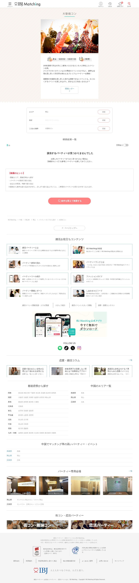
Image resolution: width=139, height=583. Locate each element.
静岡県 (26, 400)
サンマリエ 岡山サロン (25, 498)
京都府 (26, 396)
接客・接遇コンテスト (102, 304)
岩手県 (20, 409)
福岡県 (20, 431)
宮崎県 (41, 431)
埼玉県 (38, 391)
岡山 (82, 396)
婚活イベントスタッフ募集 (81, 304)
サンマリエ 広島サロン (25, 502)
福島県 (31, 409)
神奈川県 (27, 391)
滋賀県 (36, 396)
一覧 (130, 358)
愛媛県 (26, 427)
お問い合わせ (99, 559)
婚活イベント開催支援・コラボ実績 (42, 304)
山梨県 (26, 413)
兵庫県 (31, 396)
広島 (82, 400)
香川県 (20, 427)
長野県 (31, 413)
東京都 (20, 391)
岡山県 (20, 422)
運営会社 (25, 559)
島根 (82, 391)
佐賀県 (26, 431)
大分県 (36, 431)
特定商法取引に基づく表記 (51, 559)
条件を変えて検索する (69, 201)
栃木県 (48, 391)
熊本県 (31, 431)
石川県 (26, 418)
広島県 (26, 422)
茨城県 (43, 391)
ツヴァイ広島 (39, 502)
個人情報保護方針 (70, 559)
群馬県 (53, 391)
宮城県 (26, 409)
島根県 (9, 450)
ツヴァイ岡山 (38, 498)
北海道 (20, 405)
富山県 (20, 418)
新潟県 (20, 413)
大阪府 (20, 396)
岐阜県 (31, 400)
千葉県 (32, 391)
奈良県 (41, 396)
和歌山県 (48, 396)
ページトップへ (71, 228)
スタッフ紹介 (63, 304)
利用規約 (35, 559)
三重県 (36, 400)
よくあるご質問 (85, 559)
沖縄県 (53, 431)
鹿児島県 (48, 431)
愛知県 (20, 400)
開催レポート (69, 90)
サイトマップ (112, 559)
